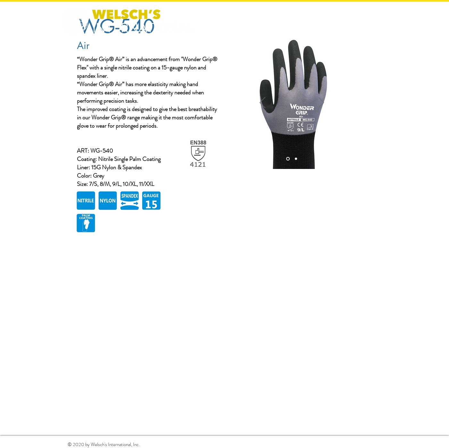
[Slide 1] (288, 159)
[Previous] (262, 103)
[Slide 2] (296, 159)
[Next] (321, 103)
